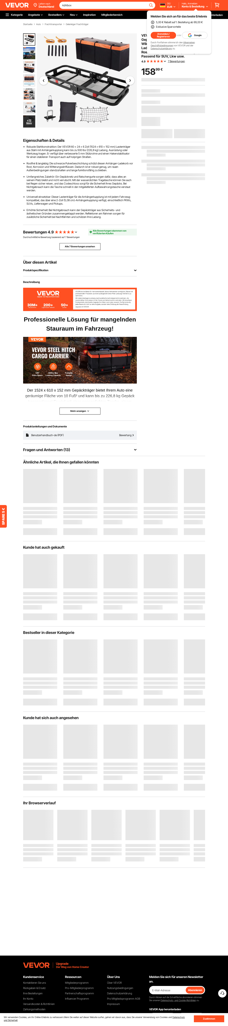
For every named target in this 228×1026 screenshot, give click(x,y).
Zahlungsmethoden (34, 1009)
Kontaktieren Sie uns (34, 982)
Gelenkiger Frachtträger (77, 24)
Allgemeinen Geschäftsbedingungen (173, 44)
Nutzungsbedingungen (120, 988)
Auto (38, 24)
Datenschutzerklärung (161, 48)
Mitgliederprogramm (77, 982)
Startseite (27, 24)
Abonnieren (195, 990)
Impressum (113, 1004)
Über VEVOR (114, 982)
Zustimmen (209, 1018)
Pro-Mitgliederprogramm (79, 988)
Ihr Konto (28, 998)
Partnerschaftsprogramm (79, 993)
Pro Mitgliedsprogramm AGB (123, 998)
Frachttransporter (53, 24)
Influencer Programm (77, 998)
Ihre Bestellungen (33, 993)
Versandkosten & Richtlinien (39, 1004)
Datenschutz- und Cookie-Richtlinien (178, 1000)
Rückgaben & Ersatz (34, 988)
